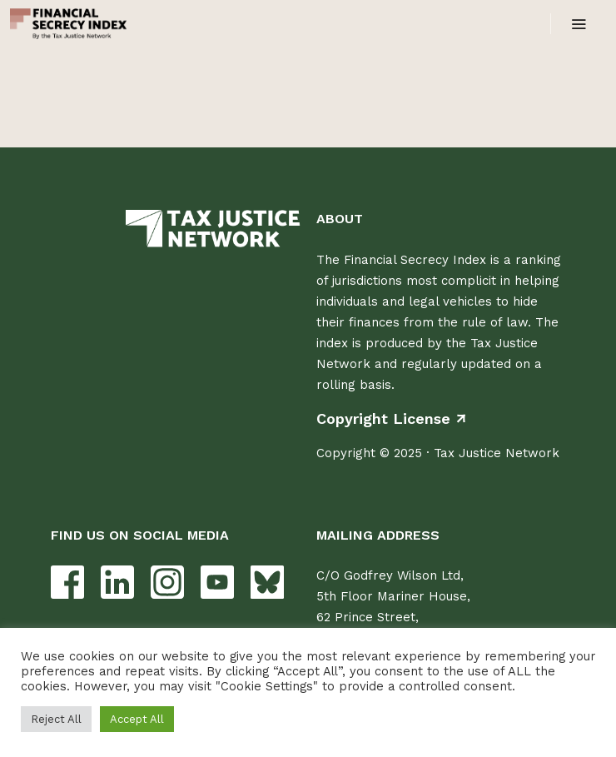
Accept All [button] (137, 719)
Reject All (56, 719)
